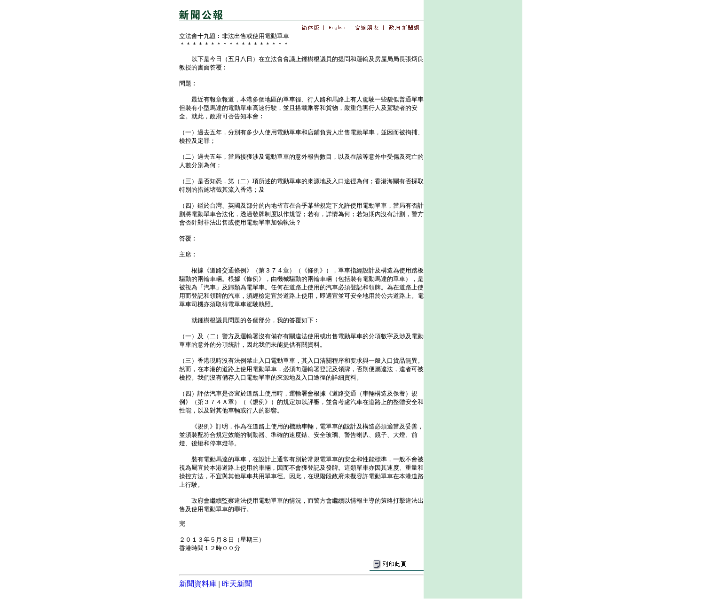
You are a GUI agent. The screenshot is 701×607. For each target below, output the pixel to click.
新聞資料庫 (198, 584)
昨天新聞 (237, 584)
